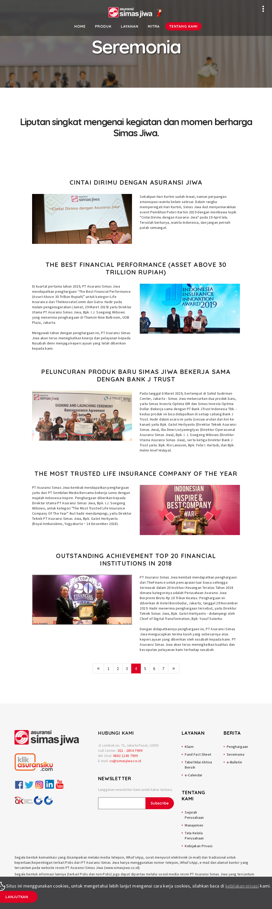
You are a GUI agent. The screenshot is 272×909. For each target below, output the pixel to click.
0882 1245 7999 (125, 755)
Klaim (189, 746)
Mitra (154, 26)
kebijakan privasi (242, 886)
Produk (103, 26)
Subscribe (160, 803)
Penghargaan (237, 746)
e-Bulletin (234, 762)
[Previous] (98, 668)
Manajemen (194, 825)
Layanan (129, 26)
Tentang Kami (183, 26)
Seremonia (235, 754)
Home (80, 26)
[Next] (173, 668)
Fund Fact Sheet (198, 754)
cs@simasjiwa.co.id (125, 760)
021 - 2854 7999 (130, 750)
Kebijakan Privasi (198, 846)
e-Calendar (194, 775)
